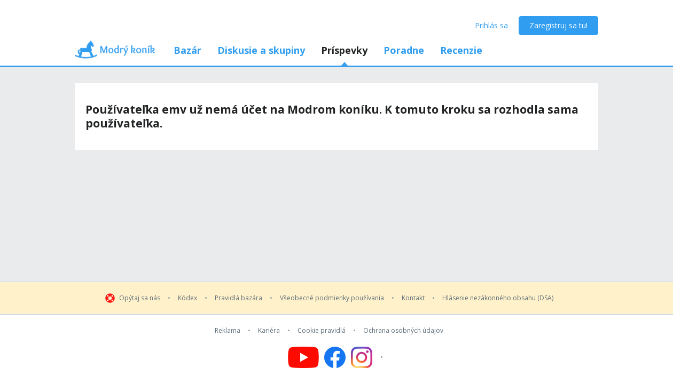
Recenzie (461, 50)
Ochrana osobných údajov (403, 330)
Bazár (187, 50)
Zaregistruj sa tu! (558, 25)
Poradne (404, 50)
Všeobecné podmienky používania (332, 298)
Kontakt (413, 298)
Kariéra (269, 330)
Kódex (187, 298)
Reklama (227, 330)
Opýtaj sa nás (139, 298)
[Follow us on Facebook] (335, 357)
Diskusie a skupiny (261, 50)
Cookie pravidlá (322, 330)
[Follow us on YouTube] (303, 357)
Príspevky (344, 50)
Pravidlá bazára (238, 298)
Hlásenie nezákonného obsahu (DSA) (497, 298)
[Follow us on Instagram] (368, 357)
